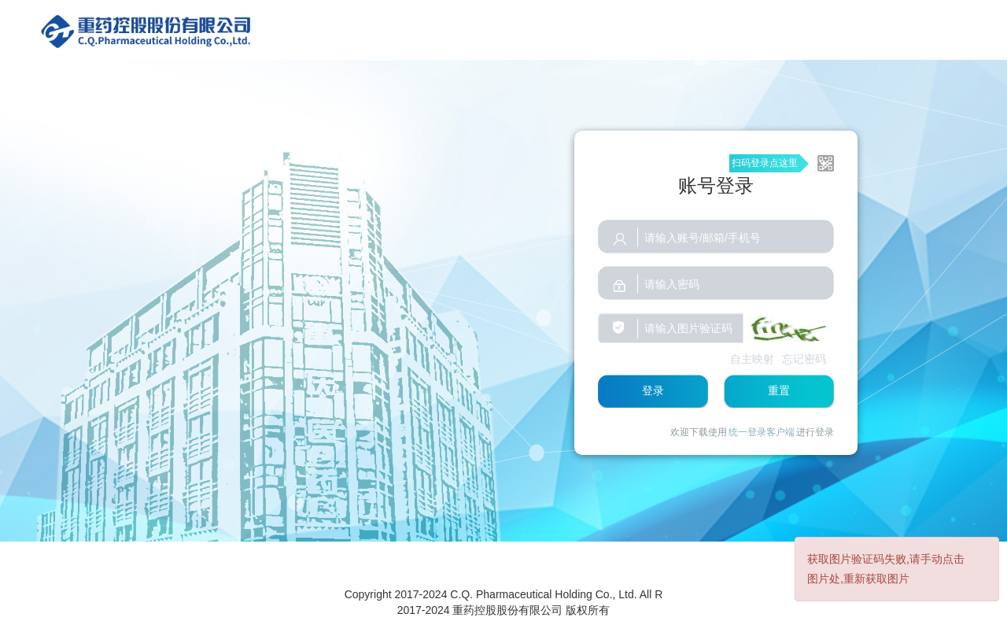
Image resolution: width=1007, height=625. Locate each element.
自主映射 (752, 359)
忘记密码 (804, 359)
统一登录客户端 (762, 432)
